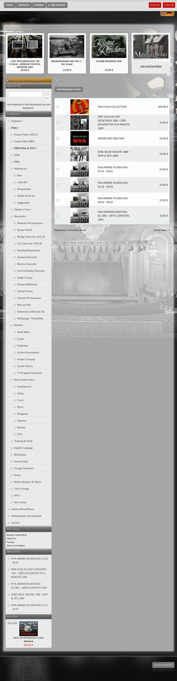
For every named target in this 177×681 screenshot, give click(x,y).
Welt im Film (24, 305)
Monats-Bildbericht (27, 284)
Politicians (22, 345)
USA (19, 434)
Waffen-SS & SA (26, 196)
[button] (10, 5)
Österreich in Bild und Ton (31, 311)
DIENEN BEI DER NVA (111, 138)
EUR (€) (155, 5)
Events (20, 339)
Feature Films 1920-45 (26, 134)
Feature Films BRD (24, 141)
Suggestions (23, 202)
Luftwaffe (22, 182)
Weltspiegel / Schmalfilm (30, 318)
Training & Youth (23, 441)
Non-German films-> (25, 379)
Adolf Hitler (23, 332)
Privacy (11, 542)
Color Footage (21, 488)
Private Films (21, 461)
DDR (17, 155)
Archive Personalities (28, 352)
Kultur (17, 475)
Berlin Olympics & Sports (27, 482)
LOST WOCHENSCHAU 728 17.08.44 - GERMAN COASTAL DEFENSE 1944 (25, 64)
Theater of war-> (23, 209)
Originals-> (17, 121)
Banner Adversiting (17, 535)
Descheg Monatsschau (28, 250)
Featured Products (19, 29)
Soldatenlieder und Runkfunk (26, 516)
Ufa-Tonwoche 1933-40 (29, 243)
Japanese (21, 420)
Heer (19, 175)
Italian (20, 393)
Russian (21, 427)
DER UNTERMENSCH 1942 (28, 637)
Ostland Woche (25, 291)
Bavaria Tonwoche (27, 264)
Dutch (20, 407)
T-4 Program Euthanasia (29, 373)
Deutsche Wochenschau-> (30, 223)
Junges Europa (24, 277)
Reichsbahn (20, 454)
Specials (12, 622)
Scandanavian (24, 386)
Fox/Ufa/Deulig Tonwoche (31, 270)
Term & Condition (16, 545)
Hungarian (22, 413)
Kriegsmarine (24, 189)
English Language (23, 448)
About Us (11, 538)
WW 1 (17, 495)
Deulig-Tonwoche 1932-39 (31, 236)
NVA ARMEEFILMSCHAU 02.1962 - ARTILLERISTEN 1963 (113, 215)
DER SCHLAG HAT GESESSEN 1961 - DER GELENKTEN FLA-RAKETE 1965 (28, 573)
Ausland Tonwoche (27, 257)
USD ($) (169, 5)
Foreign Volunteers (24, 468)
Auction (15, 522)
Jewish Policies (25, 366)
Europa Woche (24, 230)
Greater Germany (26, 359)
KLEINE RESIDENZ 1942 (109, 61)
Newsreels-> (20, 216)
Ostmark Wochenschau (29, 298)
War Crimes (20, 502)
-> (15, 127)
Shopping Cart (17, 80)
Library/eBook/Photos (22, 509)
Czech (20, 400)
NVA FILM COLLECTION (112, 106)
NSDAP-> (19, 325)
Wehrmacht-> (21, 168)
